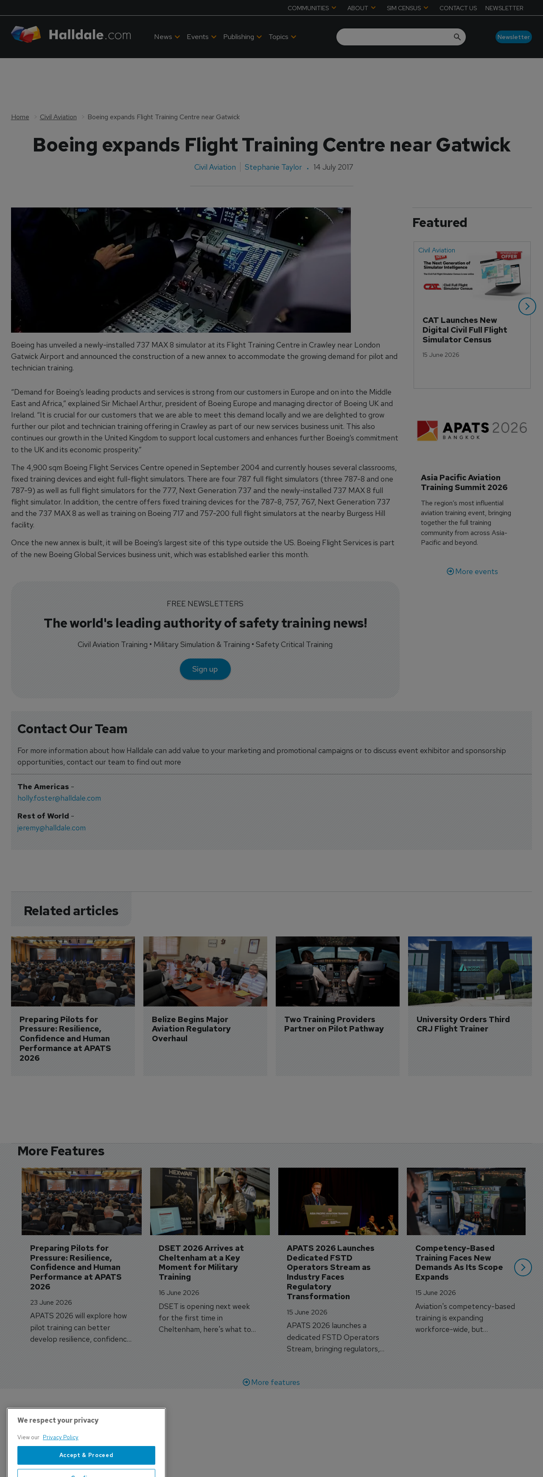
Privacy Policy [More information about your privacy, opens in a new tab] (60, 1465)
